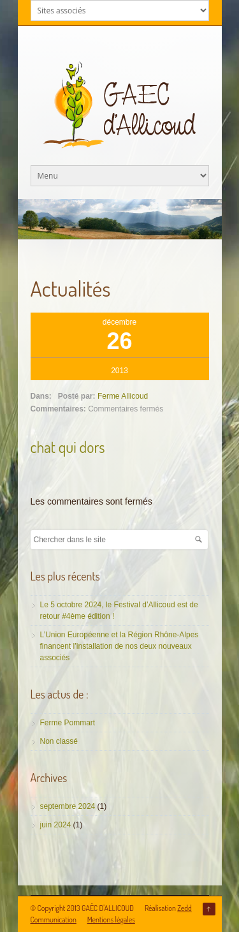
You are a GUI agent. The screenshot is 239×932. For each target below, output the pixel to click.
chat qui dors (68, 447)
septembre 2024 (68, 806)
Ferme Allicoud (123, 396)
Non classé (59, 741)
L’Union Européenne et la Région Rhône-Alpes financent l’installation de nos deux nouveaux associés (119, 646)
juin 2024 (55, 824)
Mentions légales (111, 919)
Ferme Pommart (68, 722)
